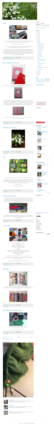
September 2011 (40, 47)
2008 (38, 73)
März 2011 (39, 55)
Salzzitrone (43, 153)
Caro (20, 258)
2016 (38, 36)
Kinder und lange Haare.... (10, 196)
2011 (38, 42)
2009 (38, 72)
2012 (38, 41)
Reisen (13, 58)
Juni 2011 (39, 51)
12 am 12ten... (7, 225)
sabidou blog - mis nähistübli (42, 127)
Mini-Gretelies (15, 329)
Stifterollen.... (6, 269)
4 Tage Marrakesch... (11, 400)
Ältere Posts (31, 337)
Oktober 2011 (40, 46)
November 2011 (40, 45)
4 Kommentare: (12, 151)
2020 (38, 32)
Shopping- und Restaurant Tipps (40, 212)
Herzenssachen (39, 182)
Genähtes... (7, 123)
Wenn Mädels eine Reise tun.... (11, 63)
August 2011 (40, 49)
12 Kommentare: (12, 122)
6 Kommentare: (12, 57)
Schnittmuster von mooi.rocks (41, 190)
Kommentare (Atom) (10, 338)
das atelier (38, 145)
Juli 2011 (39, 50)
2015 (38, 37)
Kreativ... (10, 123)
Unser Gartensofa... (11, 405)
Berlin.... (5, 23)
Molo (6, 51)
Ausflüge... (6, 58)
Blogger (33, 423)
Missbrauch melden (39, 84)
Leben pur (10, 58)
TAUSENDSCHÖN (40, 171)
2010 (38, 70)
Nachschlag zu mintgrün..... (10, 127)
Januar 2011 (40, 69)
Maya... (43, 23)
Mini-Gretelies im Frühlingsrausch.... (13, 310)
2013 (38, 40)
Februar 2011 (40, 57)
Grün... (5, 157)
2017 (38, 34)
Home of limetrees (40, 189)
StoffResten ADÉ (44, 146)
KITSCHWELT (39, 130)
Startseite (18, 337)
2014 (38, 38)
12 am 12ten (41, 80)
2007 (38, 74)
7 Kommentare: (12, 190)
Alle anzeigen (48, 192)
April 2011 (39, 54)
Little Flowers (44, 138)
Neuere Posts (5, 337)
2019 (38, 33)
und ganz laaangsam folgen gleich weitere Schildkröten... (45, 132)
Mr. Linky (21, 257)
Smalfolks (10, 51)
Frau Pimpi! (30, 177)
